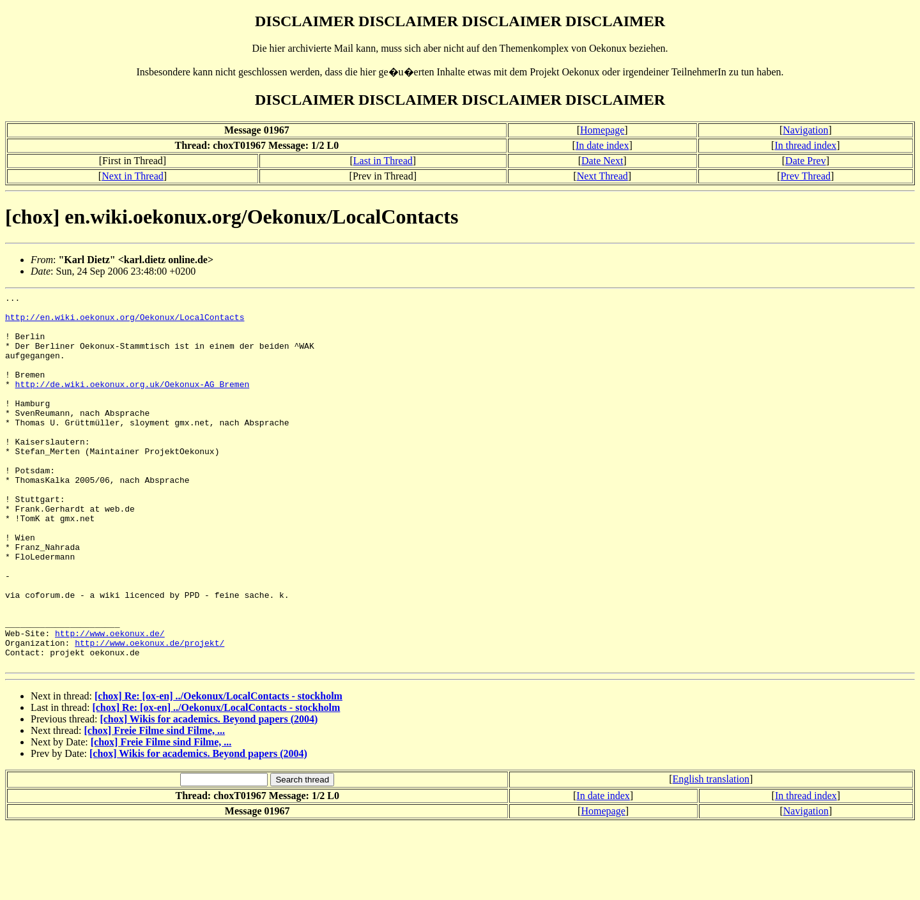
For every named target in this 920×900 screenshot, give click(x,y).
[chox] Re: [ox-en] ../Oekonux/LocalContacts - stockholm (218, 770)
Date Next (602, 160)
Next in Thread (133, 176)
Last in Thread (383, 160)
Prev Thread (806, 176)
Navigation (805, 130)
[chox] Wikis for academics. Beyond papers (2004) (209, 793)
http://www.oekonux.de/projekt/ (149, 713)
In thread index (805, 145)
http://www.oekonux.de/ (110, 702)
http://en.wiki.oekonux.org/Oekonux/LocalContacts (124, 322)
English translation (711, 853)
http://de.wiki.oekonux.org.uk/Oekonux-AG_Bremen (132, 403)
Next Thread (602, 176)
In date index (602, 145)
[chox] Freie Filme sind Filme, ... (155, 805)
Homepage (602, 130)
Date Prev (805, 160)
